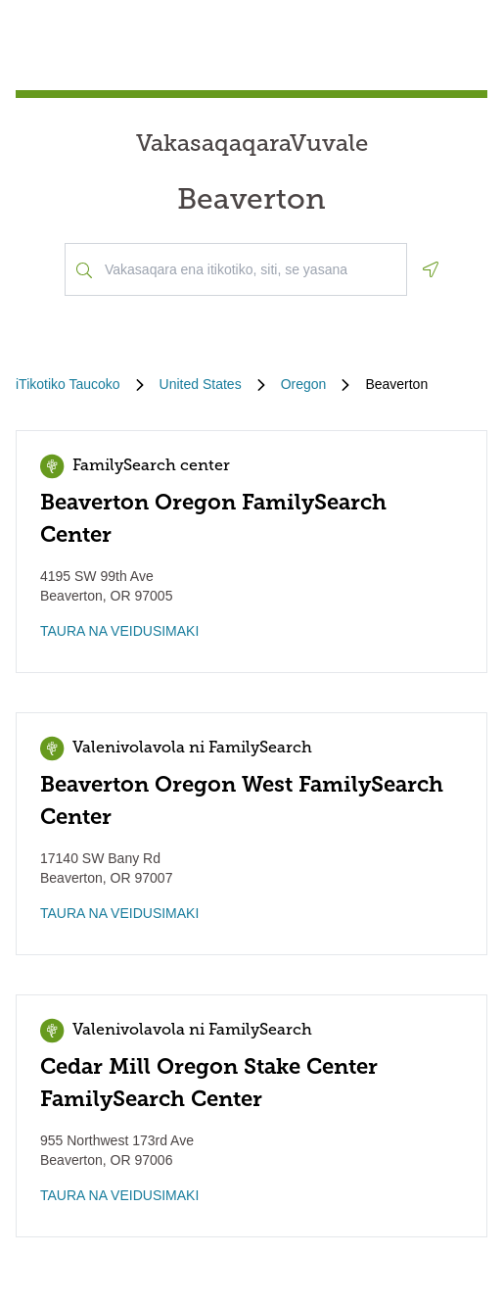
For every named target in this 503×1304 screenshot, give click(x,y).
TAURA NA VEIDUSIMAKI (119, 631)
